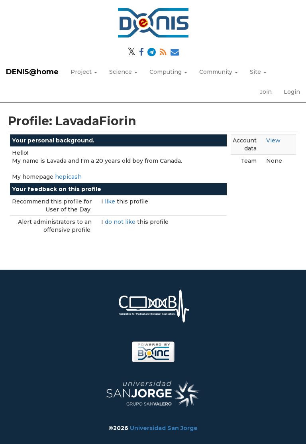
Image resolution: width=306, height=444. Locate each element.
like (111, 201)
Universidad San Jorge (164, 428)
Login (292, 91)
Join (266, 91)
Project (84, 71)
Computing (168, 71)
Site (258, 71)
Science (123, 71)
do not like (121, 221)
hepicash (68, 176)
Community (218, 71)
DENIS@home (32, 71)
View (273, 140)
